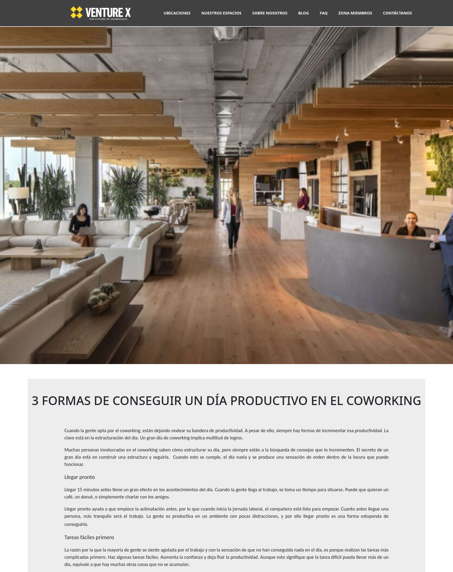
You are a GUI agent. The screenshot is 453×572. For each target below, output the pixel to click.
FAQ (324, 13)
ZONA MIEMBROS (355, 13)
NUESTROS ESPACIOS (221, 13)
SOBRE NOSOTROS (270, 13)
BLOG (303, 13)
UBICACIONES (177, 13)
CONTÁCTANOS (397, 13)
